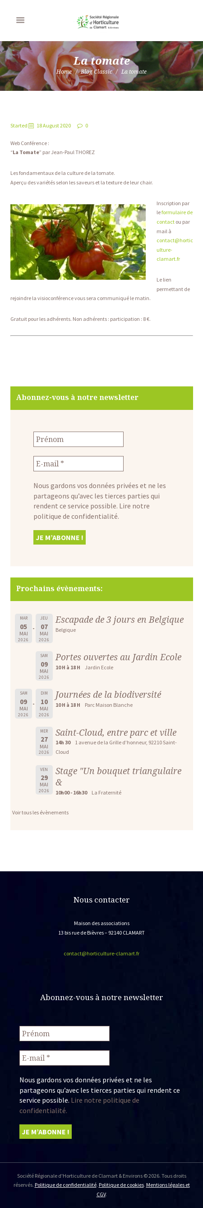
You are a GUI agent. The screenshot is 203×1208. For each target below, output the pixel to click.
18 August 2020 (54, 125)
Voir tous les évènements (40, 812)
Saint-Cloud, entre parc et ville (115, 732)
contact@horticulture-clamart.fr (101, 953)
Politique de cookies (121, 1184)
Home (64, 71)
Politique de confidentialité (66, 1184)
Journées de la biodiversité (108, 694)
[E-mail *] (78, 463)
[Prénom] (78, 439)
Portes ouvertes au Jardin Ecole (118, 657)
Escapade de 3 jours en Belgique (119, 619)
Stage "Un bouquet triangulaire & (118, 777)
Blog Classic (96, 71)
